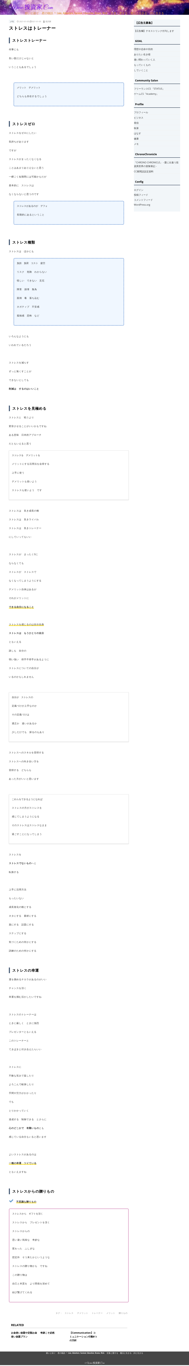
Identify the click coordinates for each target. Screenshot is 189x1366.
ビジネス (138, 117)
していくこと (141, 70)
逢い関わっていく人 (144, 59)
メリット (110, 1313)
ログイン (138, 190)
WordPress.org (142, 204)
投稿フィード (141, 194)
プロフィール (141, 112)
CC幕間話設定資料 (143, 171)
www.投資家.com (31, 8)
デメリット (82, 1313)
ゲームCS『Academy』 (146, 93)
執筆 (136, 128)
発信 (136, 122)
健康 (136, 138)
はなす (137, 133)
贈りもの (123, 1313)
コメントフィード (143, 199)
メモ (12, 21)
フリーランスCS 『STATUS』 (149, 88)
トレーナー (97, 1313)
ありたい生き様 (142, 54)
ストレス (69, 1313)
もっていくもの (142, 65)
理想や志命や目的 (143, 49)
